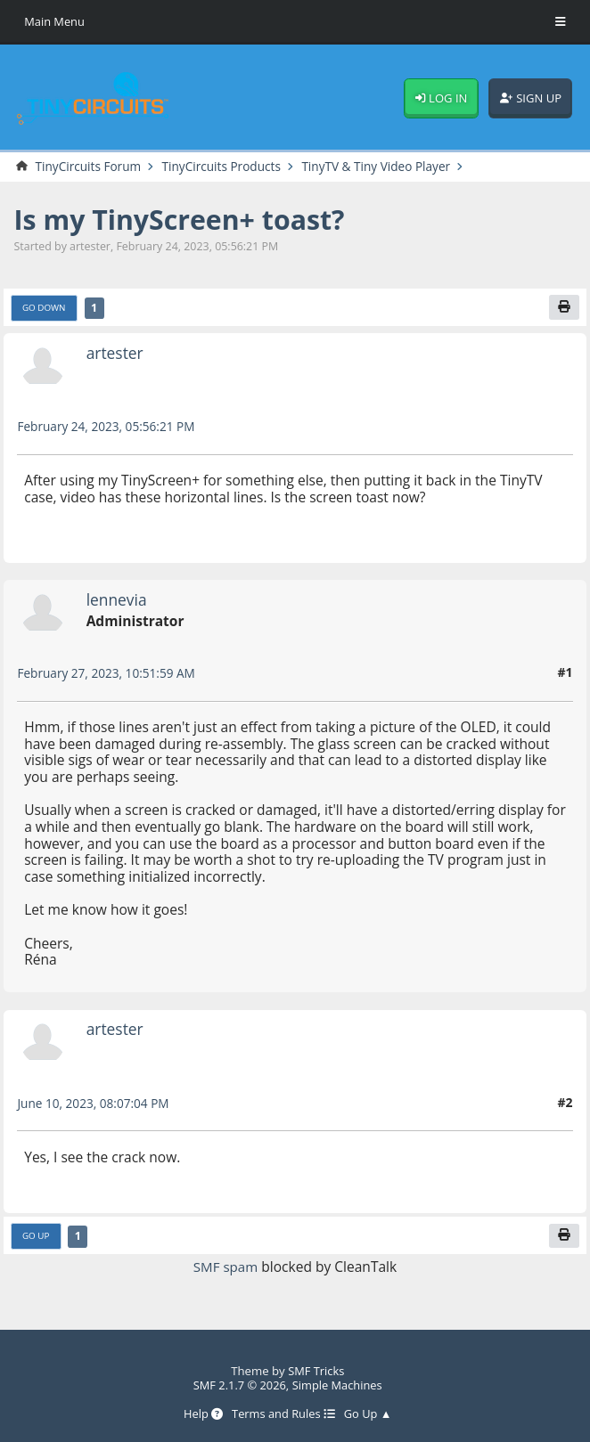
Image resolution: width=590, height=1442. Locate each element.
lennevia (117, 600)
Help (201, 1414)
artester (115, 353)
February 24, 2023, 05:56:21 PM (108, 427)
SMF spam (226, 1268)
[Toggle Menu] (560, 22)
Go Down (44, 309)
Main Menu (55, 21)
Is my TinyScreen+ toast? (184, 219)
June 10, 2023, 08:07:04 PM (95, 1104)
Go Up (36, 1238)
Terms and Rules (283, 1414)
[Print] (563, 308)
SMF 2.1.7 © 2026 (238, 1385)
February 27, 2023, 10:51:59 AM (108, 673)
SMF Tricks (316, 1371)
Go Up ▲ (369, 1414)
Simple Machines (338, 1385)
